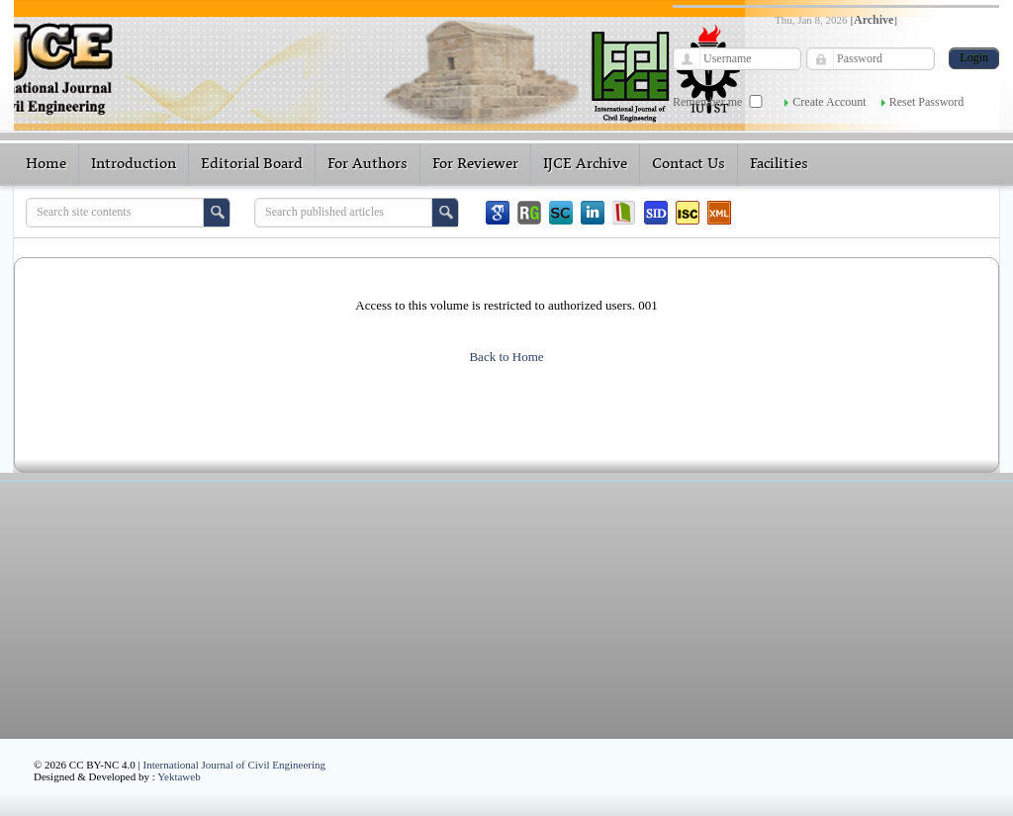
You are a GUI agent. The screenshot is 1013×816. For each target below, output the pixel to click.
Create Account (829, 102)
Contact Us (688, 164)
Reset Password (927, 102)
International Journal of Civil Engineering (234, 765)
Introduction (133, 164)
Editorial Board (252, 164)
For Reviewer (475, 164)
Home (46, 164)
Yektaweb (179, 776)
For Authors (367, 164)
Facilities (779, 164)
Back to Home (506, 356)
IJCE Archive (585, 164)
